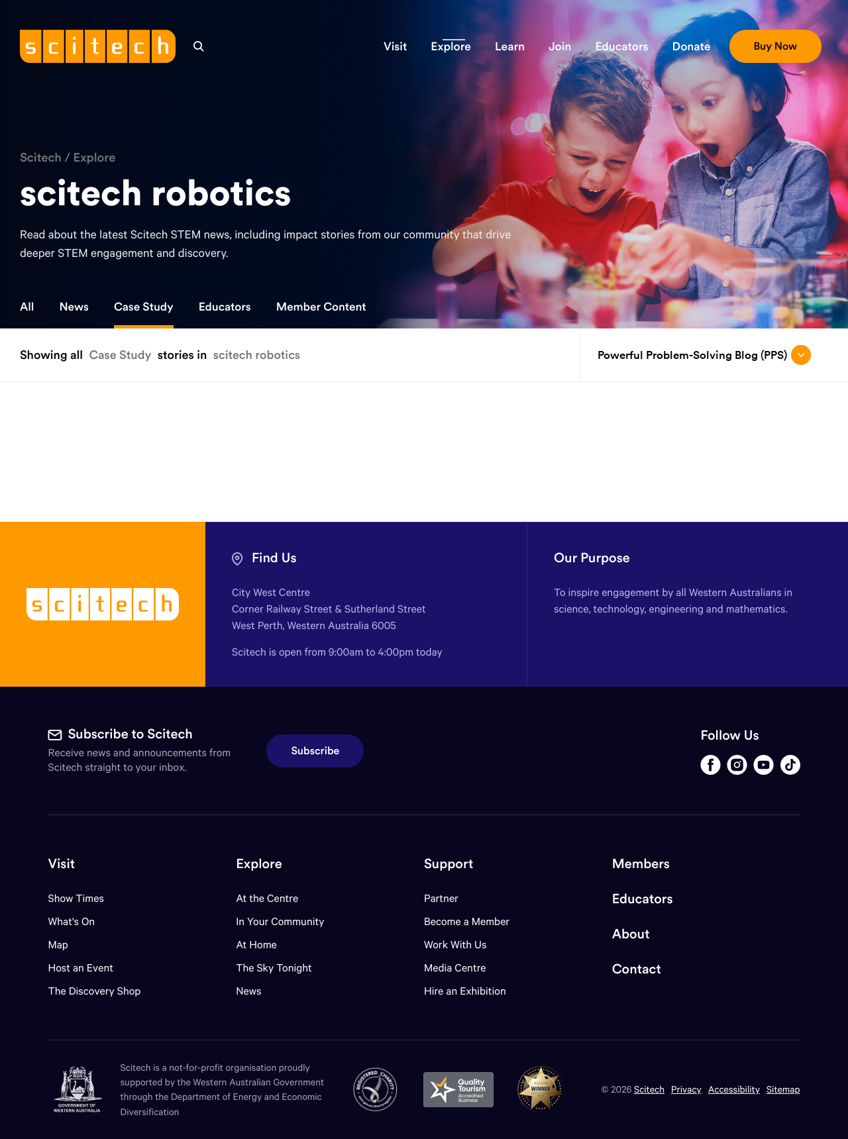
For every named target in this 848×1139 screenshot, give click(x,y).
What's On (71, 921)
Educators (225, 306)
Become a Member (466, 921)
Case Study (144, 306)
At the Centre (267, 898)
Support (448, 864)
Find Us (274, 558)
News (73, 306)
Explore (94, 157)
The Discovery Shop (94, 991)
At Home (256, 945)
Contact (636, 969)
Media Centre (455, 968)
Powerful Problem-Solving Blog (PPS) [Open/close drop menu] (704, 355)
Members (641, 864)
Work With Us (455, 945)
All (27, 306)
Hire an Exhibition (465, 991)
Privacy (686, 1089)
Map (66, 944)
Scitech (41, 157)
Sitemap (783, 1089)
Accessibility (734, 1089)
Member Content (321, 306)
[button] (395, 46)
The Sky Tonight (274, 968)
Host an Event (80, 968)
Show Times (75, 898)
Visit (61, 864)
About (631, 934)
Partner (441, 898)
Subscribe (315, 751)
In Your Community (280, 921)
